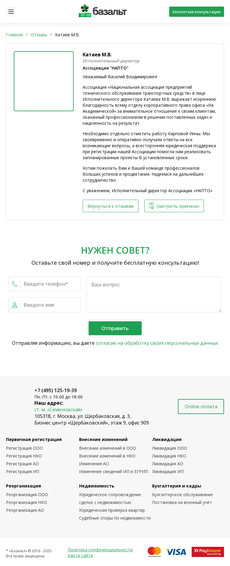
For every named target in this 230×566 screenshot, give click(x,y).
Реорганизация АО (25, 510)
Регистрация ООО (24, 448)
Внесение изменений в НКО (107, 456)
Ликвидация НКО (169, 456)
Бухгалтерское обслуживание (182, 494)
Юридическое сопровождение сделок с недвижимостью (110, 498)
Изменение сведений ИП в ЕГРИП (113, 471)
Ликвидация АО (167, 463)
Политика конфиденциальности (100, 550)
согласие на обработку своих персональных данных (157, 343)
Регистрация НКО (24, 456)
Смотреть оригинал (174, 206)
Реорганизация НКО (26, 502)
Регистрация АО (22, 463)
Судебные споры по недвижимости (115, 518)
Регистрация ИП (22, 471)
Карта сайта (80, 555)
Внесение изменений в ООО (107, 448)
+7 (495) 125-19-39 (55, 390)
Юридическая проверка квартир (112, 510)
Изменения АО (94, 463)
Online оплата (201, 406)
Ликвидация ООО (169, 448)
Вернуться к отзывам (110, 206)
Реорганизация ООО (27, 494)
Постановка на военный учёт (182, 502)
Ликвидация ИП (168, 471)
